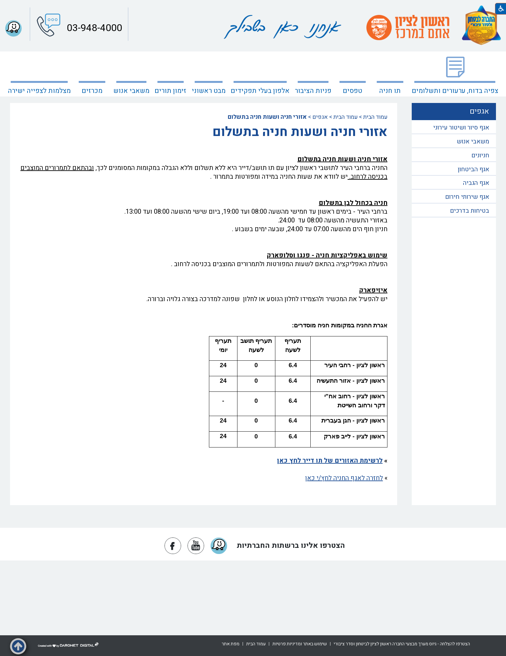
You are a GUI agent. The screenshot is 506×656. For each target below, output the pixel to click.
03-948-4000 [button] (93, 28)
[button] (18, 646)
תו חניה (390, 91)
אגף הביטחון (473, 169)
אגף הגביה (476, 182)
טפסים (352, 91)
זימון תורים (170, 91)
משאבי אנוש (131, 91)
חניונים (480, 155)
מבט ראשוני (208, 91)
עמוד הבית (375, 117)
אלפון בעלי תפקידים (260, 91)
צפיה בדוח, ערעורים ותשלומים (455, 91)
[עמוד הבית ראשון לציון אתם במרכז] (408, 27)
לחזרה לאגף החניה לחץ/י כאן (344, 478)
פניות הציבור (313, 91)
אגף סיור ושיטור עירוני (461, 127)
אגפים (320, 117)
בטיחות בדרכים (469, 210)
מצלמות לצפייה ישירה (39, 91)
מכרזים (92, 91)
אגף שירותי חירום (467, 196)
